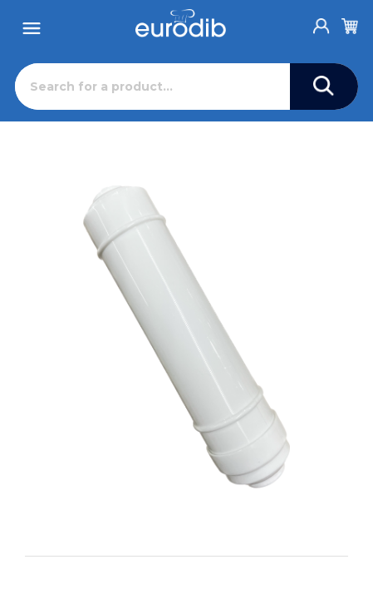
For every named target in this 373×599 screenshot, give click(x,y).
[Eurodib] (180, 23)
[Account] (321, 21)
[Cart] (349, 23)
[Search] (152, 86)
